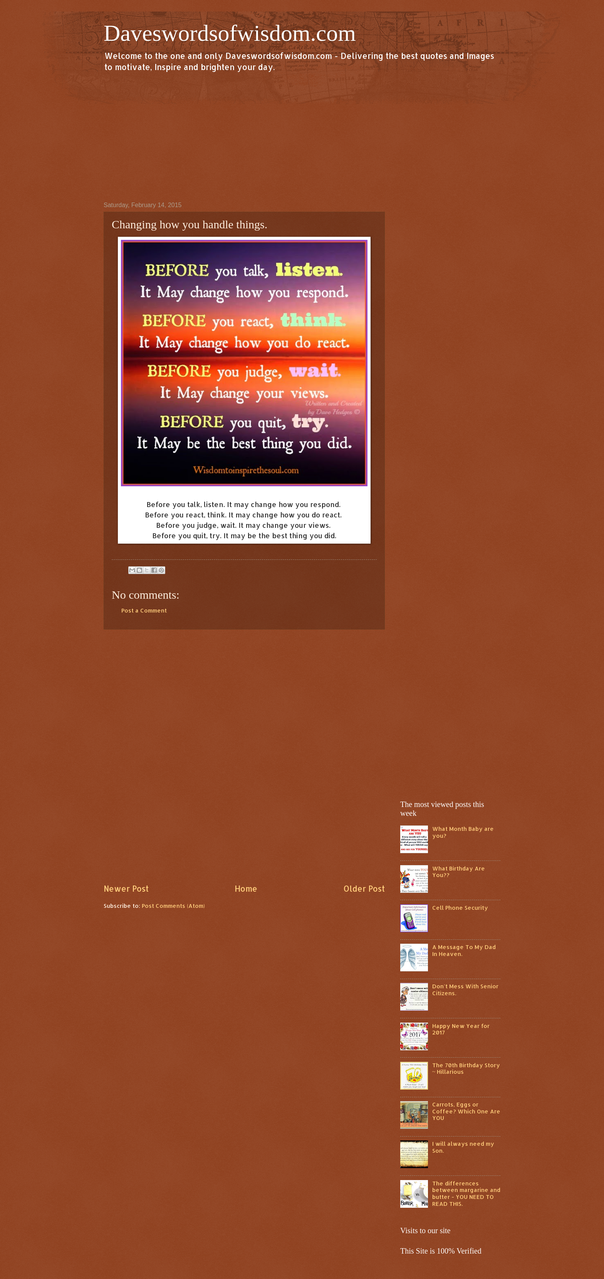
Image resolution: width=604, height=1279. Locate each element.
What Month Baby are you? (463, 832)
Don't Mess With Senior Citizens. (465, 990)
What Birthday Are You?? (458, 872)
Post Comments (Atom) (173, 905)
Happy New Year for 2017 (461, 1029)
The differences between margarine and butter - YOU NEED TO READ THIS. (466, 1193)
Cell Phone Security (460, 907)
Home (246, 889)
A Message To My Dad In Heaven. (464, 950)
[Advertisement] (302, 136)
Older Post (364, 889)
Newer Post (126, 889)
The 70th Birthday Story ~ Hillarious (466, 1068)
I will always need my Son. (463, 1147)
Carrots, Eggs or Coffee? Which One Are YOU (466, 1111)
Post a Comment (144, 610)
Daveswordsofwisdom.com (230, 33)
